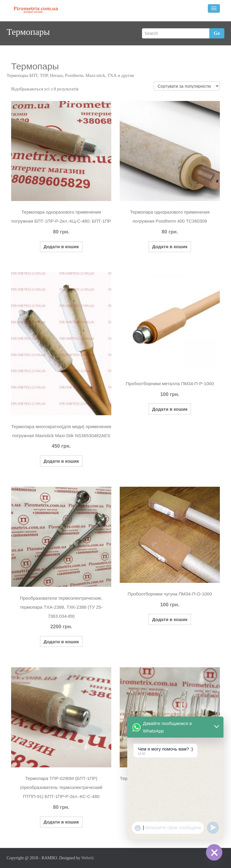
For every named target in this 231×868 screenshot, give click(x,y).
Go (217, 33)
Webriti (87, 858)
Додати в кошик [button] (61, 246)
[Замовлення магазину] (187, 85)
